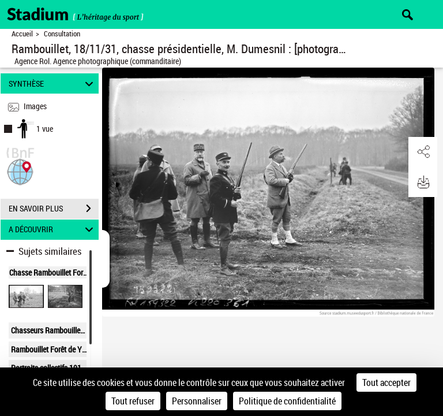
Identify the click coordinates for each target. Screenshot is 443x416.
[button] (20, 170)
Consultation (62, 34)
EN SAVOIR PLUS (54, 208)
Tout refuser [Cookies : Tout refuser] (133, 401)
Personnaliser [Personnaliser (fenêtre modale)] (197, 401)
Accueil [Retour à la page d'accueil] (22, 34)
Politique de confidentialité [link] (287, 401)
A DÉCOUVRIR (53, 230)
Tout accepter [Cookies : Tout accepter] (386, 382)
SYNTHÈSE (53, 83)
